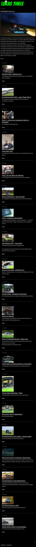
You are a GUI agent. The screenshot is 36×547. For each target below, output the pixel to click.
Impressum (3, 545)
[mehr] (3, 81)
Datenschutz (9, 545)
